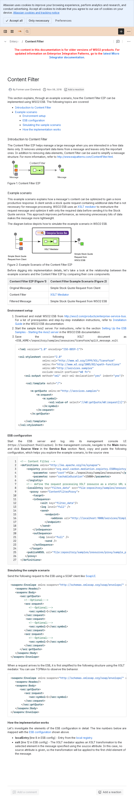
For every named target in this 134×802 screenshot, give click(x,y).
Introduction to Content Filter (33, 107)
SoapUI (90, 576)
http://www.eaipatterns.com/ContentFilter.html (85, 156)
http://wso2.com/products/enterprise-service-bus (95, 316)
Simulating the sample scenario (42, 125)
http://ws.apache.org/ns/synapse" (75, 465)
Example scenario (26, 112)
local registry (84, 737)
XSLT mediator (87, 206)
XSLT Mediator (59, 294)
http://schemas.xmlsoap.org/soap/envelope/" (92, 584)
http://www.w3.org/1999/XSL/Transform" (87, 360)
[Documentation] (20, 31)
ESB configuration (34, 120)
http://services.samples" (75, 368)
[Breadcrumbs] (11, 41)
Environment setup (34, 115)
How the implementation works (42, 129)
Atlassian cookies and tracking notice (36, 12)
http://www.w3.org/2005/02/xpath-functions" (89, 364)
